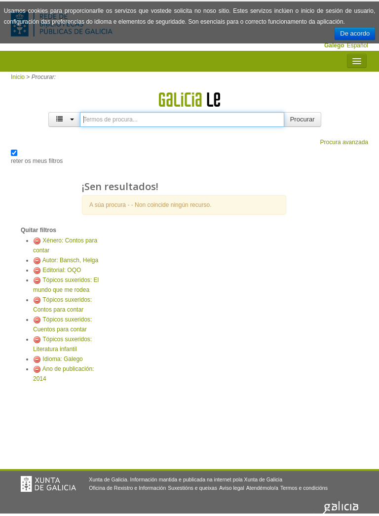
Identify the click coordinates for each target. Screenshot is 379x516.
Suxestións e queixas (192, 488)
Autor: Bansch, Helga (70, 260)
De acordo (355, 33)
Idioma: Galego (62, 359)
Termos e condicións (304, 488)
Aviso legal (231, 488)
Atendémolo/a (262, 488)
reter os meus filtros (37, 161)
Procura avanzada (344, 142)
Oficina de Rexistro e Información (127, 488)
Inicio (18, 77)
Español (357, 45)
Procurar (302, 119)
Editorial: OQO (61, 270)
